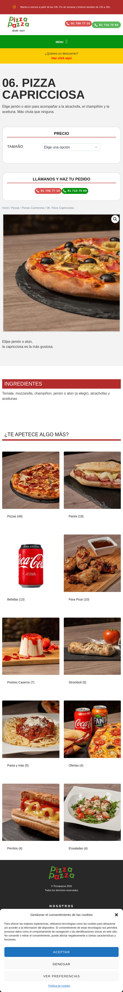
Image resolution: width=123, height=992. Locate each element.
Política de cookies (59, 985)
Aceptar (61, 952)
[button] (116, 915)
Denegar (61, 964)
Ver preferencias (61, 976)
